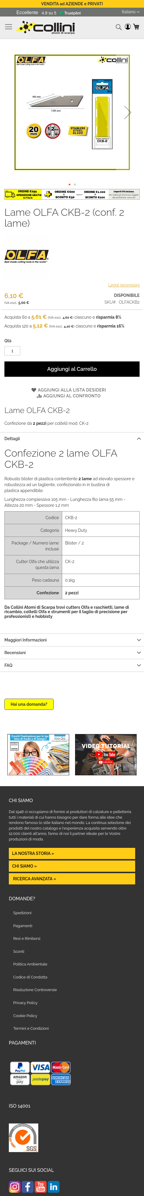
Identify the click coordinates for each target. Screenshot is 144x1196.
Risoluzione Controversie (35, 990)
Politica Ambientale (30, 964)
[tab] (72, 438)
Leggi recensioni (124, 285)
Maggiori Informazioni (25, 640)
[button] (131, 12)
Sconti (18, 951)
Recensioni (15, 652)
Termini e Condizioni (31, 1028)
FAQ (8, 665)
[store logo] (45, 27)
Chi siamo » (24, 866)
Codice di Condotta (30, 977)
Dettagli (12, 438)
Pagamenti (22, 926)
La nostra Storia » (33, 853)
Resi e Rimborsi (26, 938)
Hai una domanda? (29, 704)
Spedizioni (22, 913)
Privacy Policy (25, 1003)
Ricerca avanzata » (34, 878)
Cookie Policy (25, 1016)
